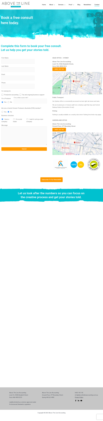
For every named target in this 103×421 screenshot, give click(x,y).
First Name (18, 60)
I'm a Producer (6, 98)
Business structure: (7, 115)
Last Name (18, 68)
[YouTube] (81, 400)
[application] (58, 4)
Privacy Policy (79, 397)
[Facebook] (76, 400)
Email (18, 77)
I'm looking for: (6, 91)
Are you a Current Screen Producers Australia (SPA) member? (21, 108)
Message (24, 135)
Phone (18, 85)
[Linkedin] (78, 400)
